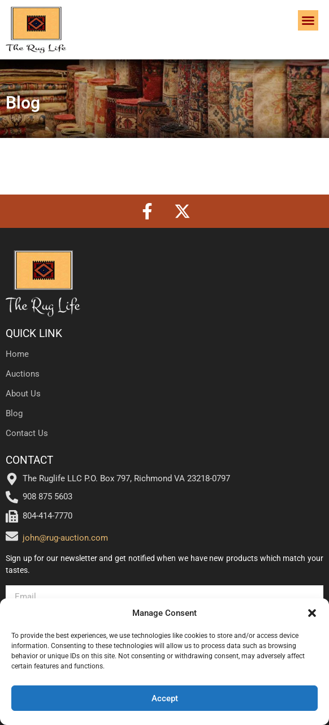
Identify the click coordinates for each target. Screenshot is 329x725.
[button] (312, 613)
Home (17, 354)
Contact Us (27, 433)
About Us (23, 394)
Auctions (23, 374)
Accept (164, 698)
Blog (14, 413)
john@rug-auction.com (65, 538)
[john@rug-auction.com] (12, 536)
